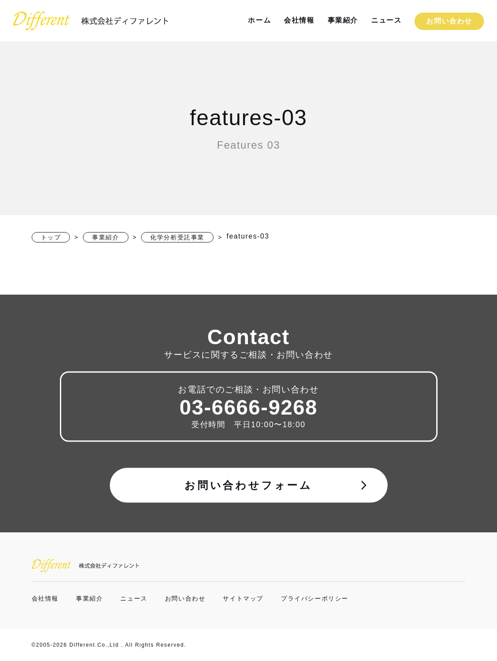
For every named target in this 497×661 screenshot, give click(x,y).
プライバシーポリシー (315, 598)
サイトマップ (243, 598)
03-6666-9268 (248, 407)
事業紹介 (343, 20)
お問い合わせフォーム (276, 485)
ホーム (259, 20)
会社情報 (299, 20)
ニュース (386, 20)
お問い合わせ (449, 21)
